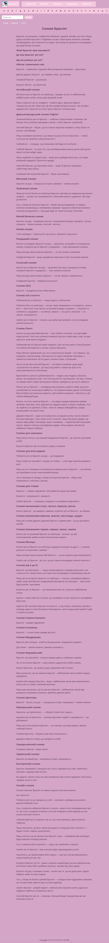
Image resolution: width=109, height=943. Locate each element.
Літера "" (14, 23)
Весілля (44, 4)
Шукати (28, 17)
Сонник (5, 23)
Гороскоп (57, 4)
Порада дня (72, 4)
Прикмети (86, 4)
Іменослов (30, 4)
